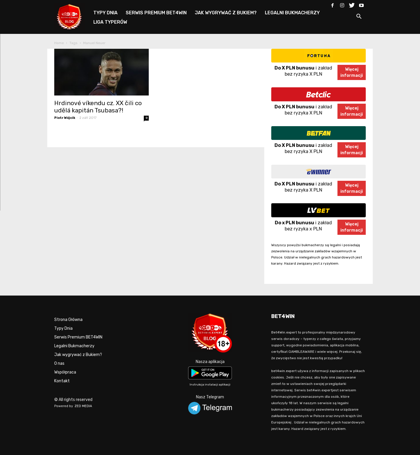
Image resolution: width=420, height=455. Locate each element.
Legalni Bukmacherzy (74, 345)
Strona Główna (68, 319)
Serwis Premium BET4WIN (78, 337)
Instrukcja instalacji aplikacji (210, 384)
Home (59, 43)
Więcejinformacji (351, 72)
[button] (359, 17)
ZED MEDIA (83, 406)
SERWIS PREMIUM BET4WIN (156, 12)
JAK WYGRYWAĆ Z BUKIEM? (226, 12)
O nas (59, 363)
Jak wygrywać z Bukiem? (78, 354)
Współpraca (65, 372)
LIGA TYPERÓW (110, 22)
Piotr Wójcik (64, 118)
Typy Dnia (63, 328)
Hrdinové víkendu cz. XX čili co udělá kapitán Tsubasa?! (98, 106)
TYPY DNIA (105, 12)
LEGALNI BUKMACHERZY (292, 12)
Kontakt (62, 380)
